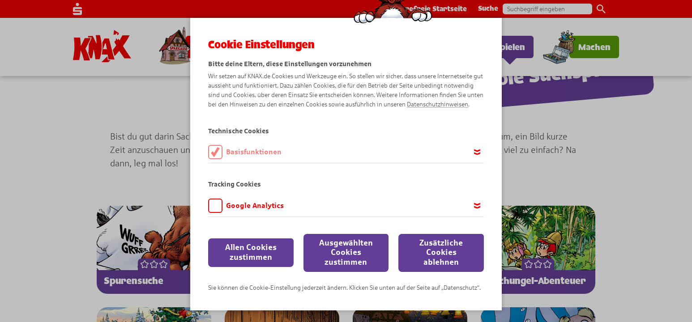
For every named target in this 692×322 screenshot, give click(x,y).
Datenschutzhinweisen (437, 104)
